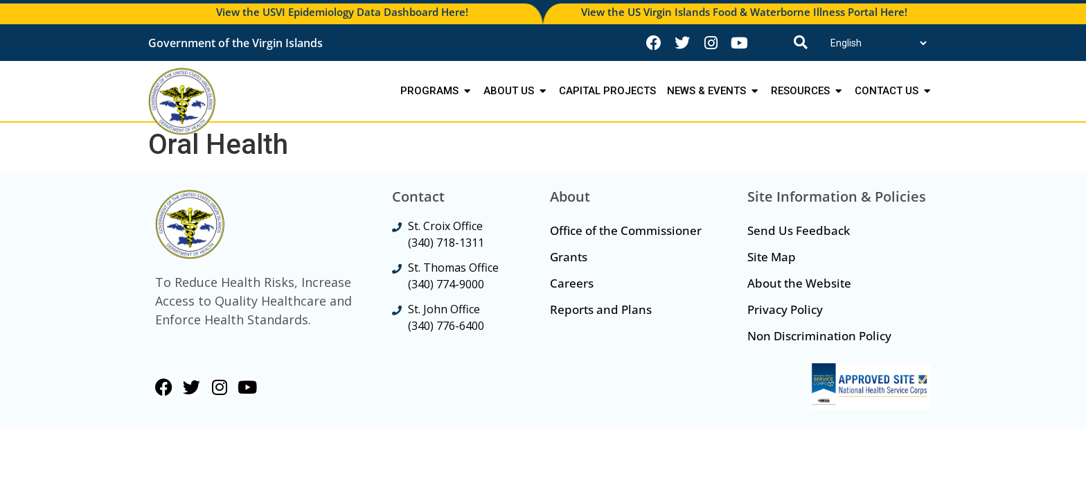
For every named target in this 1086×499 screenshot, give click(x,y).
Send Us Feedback (798, 230)
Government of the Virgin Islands (235, 43)
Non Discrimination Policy (819, 336)
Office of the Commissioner (626, 230)
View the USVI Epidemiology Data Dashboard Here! (342, 12)
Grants (568, 257)
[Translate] (878, 43)
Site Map (771, 257)
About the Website (799, 283)
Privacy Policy (785, 309)
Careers (572, 283)
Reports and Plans (601, 309)
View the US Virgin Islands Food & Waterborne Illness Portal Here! (744, 12)
